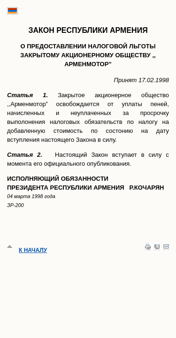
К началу (33, 250)
